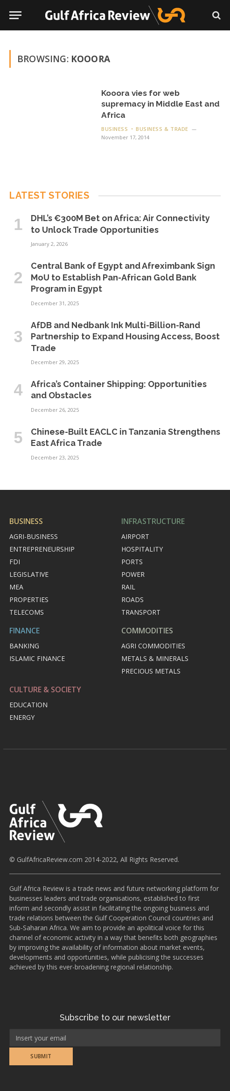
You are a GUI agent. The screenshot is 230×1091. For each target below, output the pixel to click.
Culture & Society (45, 689)
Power (133, 574)
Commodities (147, 630)
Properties (29, 599)
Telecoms (26, 612)
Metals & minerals (154, 658)
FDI (14, 561)
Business (26, 521)
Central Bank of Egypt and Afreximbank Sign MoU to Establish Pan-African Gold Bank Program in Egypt (123, 277)
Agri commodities (153, 645)
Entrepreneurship (42, 549)
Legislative (29, 574)
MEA (16, 586)
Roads (132, 599)
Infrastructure (153, 521)
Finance (24, 630)
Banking (24, 645)
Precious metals (151, 671)
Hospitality (142, 549)
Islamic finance (37, 658)
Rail (128, 586)
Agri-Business (33, 536)
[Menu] (15, 15)
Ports (132, 561)
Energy (22, 717)
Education (28, 704)
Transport (140, 612)
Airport (135, 536)
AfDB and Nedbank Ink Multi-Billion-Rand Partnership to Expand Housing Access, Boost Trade (125, 336)
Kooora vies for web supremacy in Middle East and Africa (160, 104)
